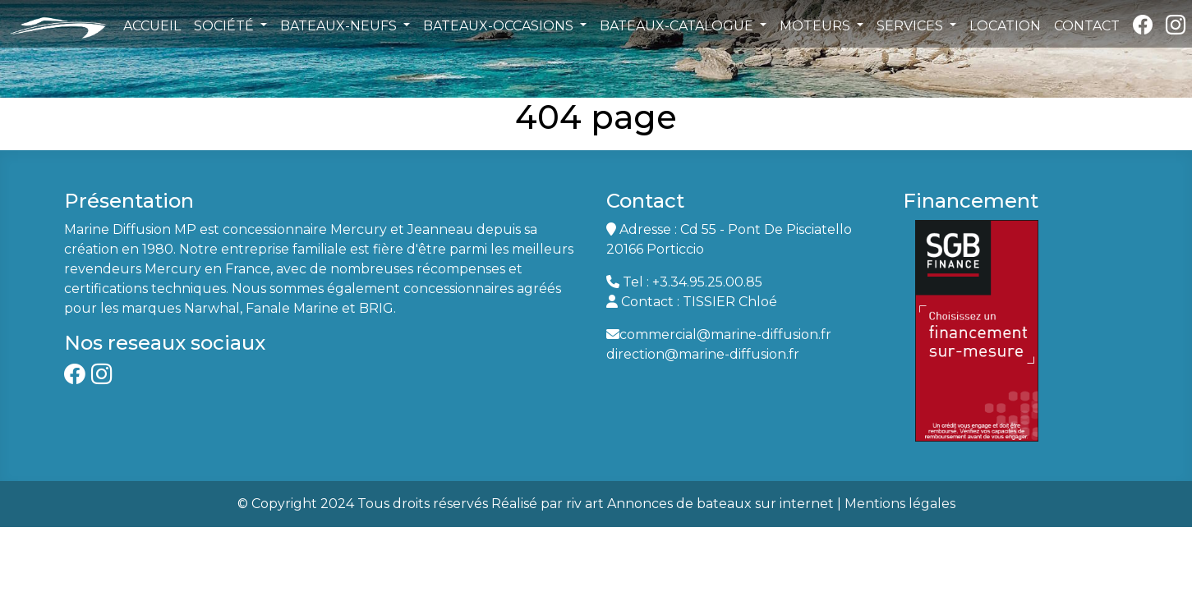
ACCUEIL (152, 26)
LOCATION (1005, 26)
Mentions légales (900, 503)
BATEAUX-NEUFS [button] (340, 26)
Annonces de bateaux (679, 503)
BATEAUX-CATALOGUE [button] (678, 26)
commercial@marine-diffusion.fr (725, 334)
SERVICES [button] (911, 26)
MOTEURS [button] (817, 26)
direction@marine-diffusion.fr (702, 354)
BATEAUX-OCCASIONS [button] (500, 26)
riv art (585, 503)
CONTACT (1087, 26)
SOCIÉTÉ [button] (225, 26)
